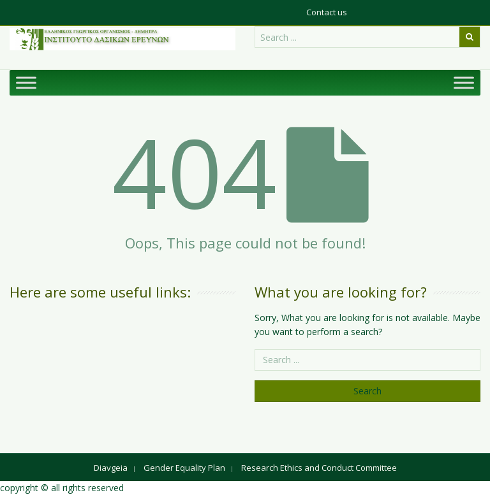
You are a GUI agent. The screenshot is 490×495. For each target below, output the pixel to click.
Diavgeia (111, 467)
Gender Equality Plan (184, 467)
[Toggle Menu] (26, 82)
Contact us (326, 12)
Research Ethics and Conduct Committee (319, 467)
